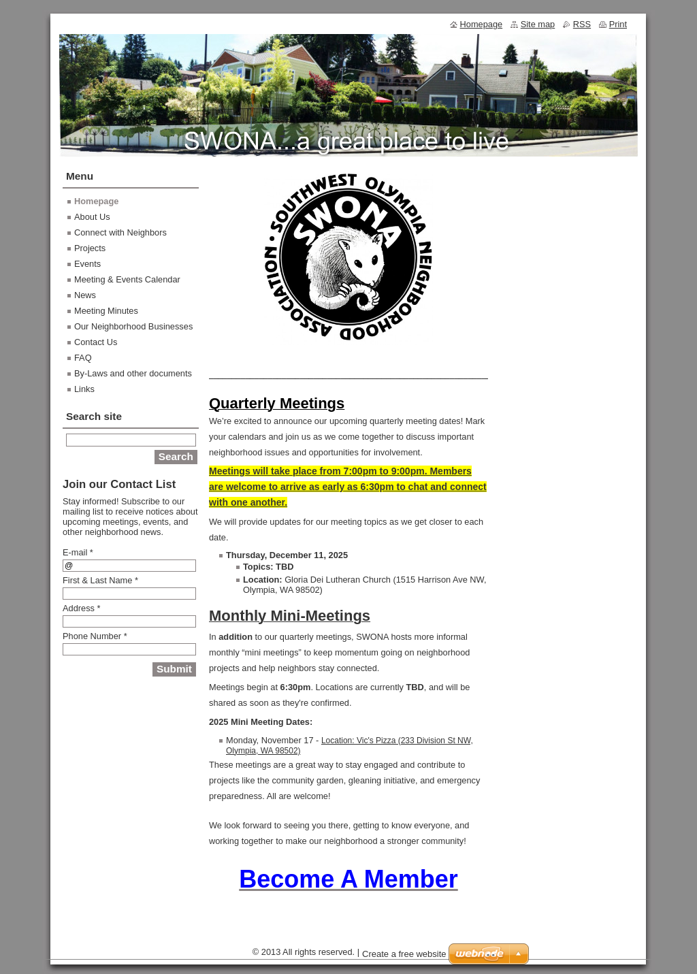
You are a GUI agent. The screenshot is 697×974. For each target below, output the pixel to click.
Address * (81, 608)
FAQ (83, 358)
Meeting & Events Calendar (127, 279)
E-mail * (78, 552)
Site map (538, 24)
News (85, 295)
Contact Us (95, 342)
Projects (90, 248)
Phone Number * (95, 636)
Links (84, 389)
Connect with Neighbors (120, 232)
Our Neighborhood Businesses (133, 326)
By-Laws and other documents (133, 373)
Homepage (96, 201)
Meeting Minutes (106, 311)
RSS (582, 24)
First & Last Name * (100, 580)
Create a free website (404, 954)
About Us (92, 217)
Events (87, 264)
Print (618, 24)
